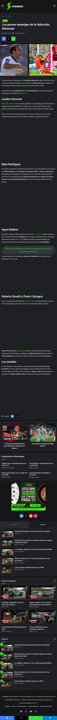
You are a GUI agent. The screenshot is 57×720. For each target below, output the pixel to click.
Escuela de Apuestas (46, 706)
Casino (14, 706)
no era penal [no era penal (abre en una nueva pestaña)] (38, 234)
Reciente (14, 525)
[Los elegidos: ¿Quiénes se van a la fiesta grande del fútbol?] (7, 552)
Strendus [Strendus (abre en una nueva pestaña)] (23, 93)
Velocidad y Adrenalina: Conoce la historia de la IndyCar (32, 531)
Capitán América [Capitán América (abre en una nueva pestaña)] (9, 104)
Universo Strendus (33, 706)
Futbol (10, 16)
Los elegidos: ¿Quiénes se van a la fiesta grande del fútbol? (33, 549)
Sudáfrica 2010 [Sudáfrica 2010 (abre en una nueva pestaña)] (30, 301)
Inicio (4, 16)
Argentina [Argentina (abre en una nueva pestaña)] (21, 351)
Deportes (7, 706)
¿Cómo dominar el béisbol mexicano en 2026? (29, 567)
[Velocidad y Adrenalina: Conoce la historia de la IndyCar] (7, 534)
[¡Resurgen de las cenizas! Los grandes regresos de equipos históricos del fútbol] (7, 543)
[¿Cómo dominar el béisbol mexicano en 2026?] (7, 570)
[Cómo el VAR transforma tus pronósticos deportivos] (42, 617)
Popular (43, 525)
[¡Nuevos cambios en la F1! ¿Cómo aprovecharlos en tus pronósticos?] (7, 561)
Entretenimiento (21, 706)
